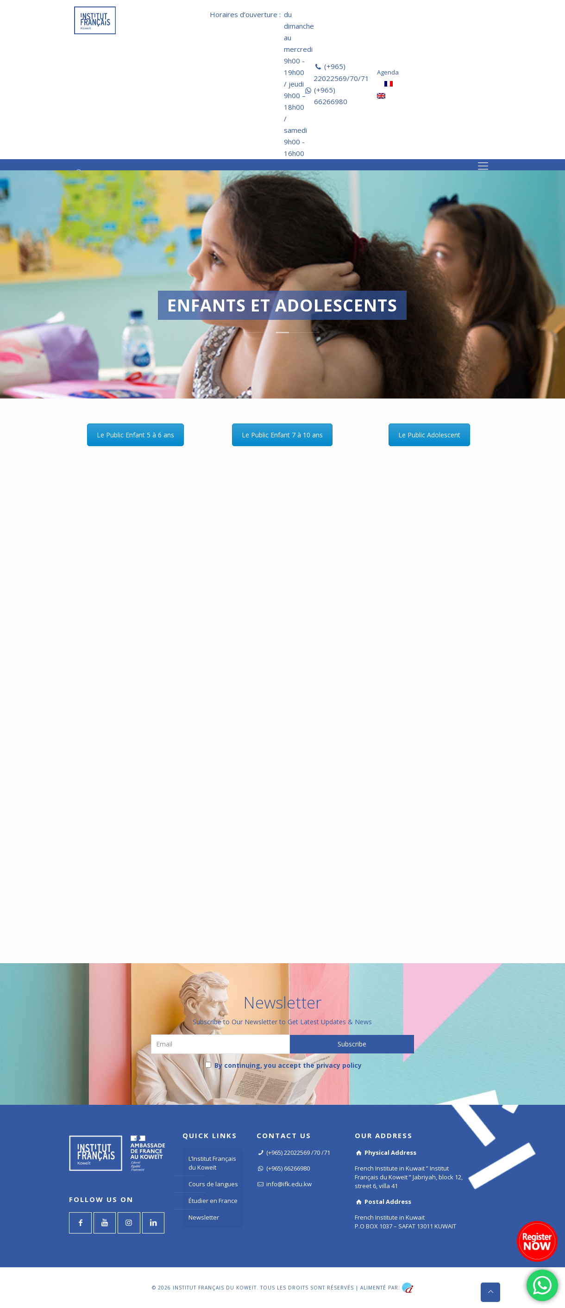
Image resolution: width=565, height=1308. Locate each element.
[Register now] (537, 1241)
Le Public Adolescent (429, 434)
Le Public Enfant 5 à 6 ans (135, 434)
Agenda (388, 72)
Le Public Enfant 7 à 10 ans (282, 434)
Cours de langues (213, 1184)
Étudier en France (213, 1200)
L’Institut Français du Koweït (212, 1162)
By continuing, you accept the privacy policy (283, 1065)
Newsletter (203, 1217)
